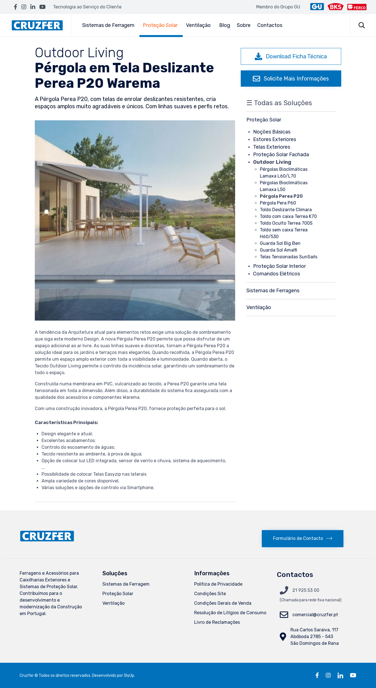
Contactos (269, 25)
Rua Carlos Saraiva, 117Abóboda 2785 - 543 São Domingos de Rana (314, 636)
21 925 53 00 (305, 590)
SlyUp (129, 675)
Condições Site (210, 593)
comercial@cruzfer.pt (315, 614)
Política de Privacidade (218, 584)
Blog (224, 25)
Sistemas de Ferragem (109, 25)
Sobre (244, 25)
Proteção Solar (161, 25)
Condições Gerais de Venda (222, 603)
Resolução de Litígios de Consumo (230, 612)
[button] (291, 56)
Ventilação (199, 25)
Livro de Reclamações (217, 622)
